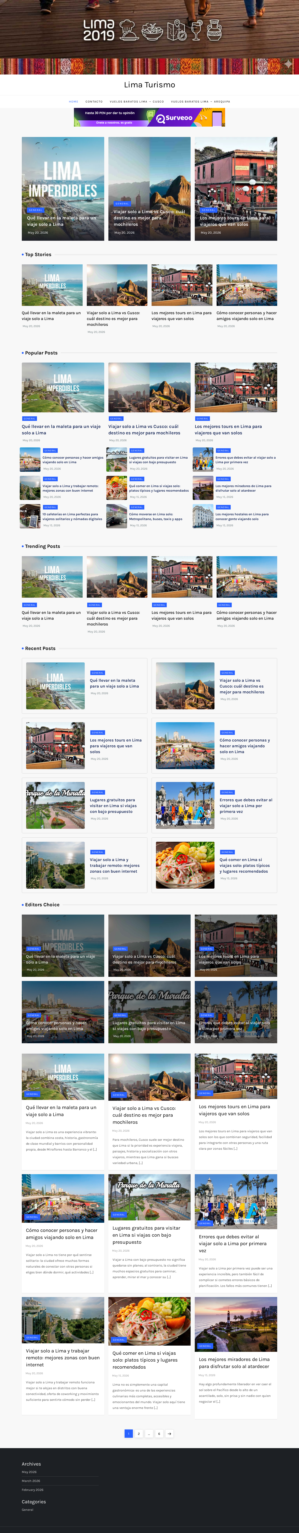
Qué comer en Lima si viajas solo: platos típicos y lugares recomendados (245, 865)
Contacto (94, 101)
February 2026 (32, 1490)
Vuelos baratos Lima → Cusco (137, 101)
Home (73, 101)
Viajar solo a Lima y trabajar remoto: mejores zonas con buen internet (115, 865)
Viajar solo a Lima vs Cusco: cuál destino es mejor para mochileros (149, 218)
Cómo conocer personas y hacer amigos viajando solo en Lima (245, 746)
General (35, 210)
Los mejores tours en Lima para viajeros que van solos (116, 746)
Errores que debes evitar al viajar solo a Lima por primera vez (246, 806)
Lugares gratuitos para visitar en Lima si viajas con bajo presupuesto (113, 806)
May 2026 (29, 1472)
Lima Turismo (149, 84)
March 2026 (31, 1481)
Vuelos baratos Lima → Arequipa (200, 101)
